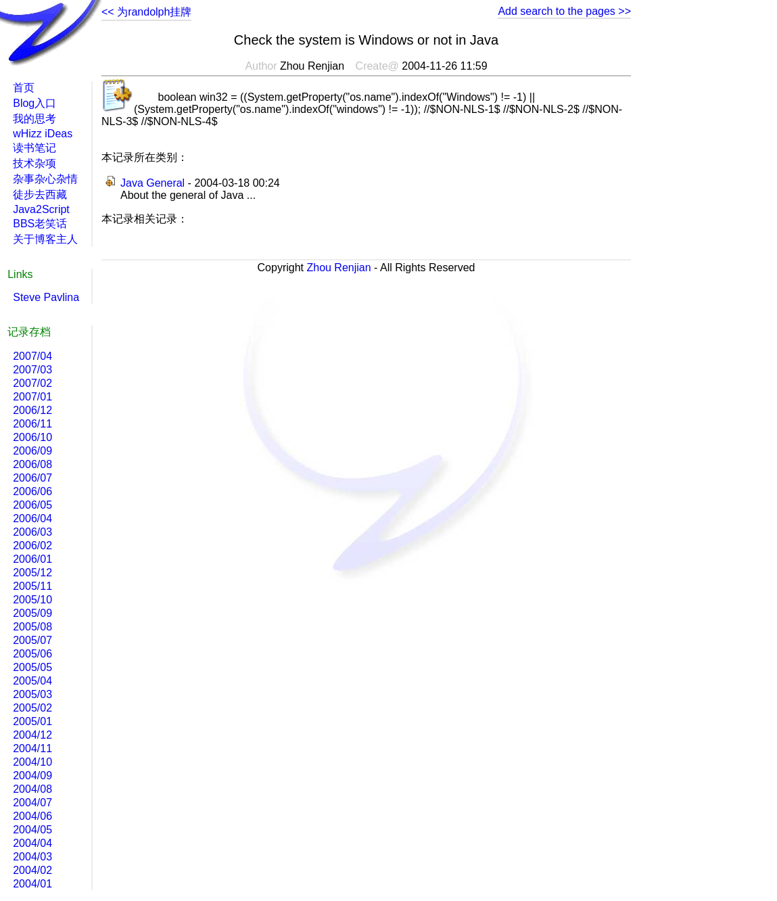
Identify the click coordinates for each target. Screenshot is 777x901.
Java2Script (41, 209)
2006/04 (32, 518)
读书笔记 (34, 148)
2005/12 (32, 572)
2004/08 (32, 789)
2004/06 (32, 816)
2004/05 (32, 829)
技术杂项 (34, 163)
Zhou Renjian (338, 267)
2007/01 (32, 396)
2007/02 (32, 383)
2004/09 (32, 775)
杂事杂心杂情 (45, 179)
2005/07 (32, 640)
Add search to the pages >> (564, 11)
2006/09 (32, 451)
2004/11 (32, 748)
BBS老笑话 (40, 223)
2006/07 (32, 478)
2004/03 (32, 856)
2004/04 (32, 843)
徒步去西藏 (40, 194)
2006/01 (32, 559)
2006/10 (32, 437)
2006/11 (32, 424)
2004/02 (32, 870)
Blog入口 (34, 103)
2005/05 (32, 667)
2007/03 (32, 369)
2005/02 (32, 708)
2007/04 (32, 356)
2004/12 (32, 735)
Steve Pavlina (46, 297)
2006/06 (32, 491)
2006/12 (32, 410)
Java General (152, 183)
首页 (23, 87)
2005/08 (32, 626)
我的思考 (34, 118)
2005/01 (32, 721)
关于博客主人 (45, 239)
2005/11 (32, 586)
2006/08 (32, 464)
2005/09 (32, 613)
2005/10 (32, 599)
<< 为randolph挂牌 (146, 12)
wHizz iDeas (42, 133)
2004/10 (32, 762)
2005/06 (32, 654)
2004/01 (32, 884)
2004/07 (32, 802)
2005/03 (32, 694)
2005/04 (32, 681)
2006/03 (32, 532)
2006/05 (32, 505)
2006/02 (32, 545)
